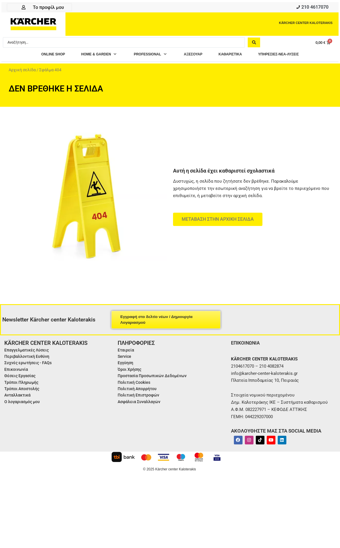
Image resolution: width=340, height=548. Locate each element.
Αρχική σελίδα (22, 71)
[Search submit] (254, 44)
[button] (89, 56)
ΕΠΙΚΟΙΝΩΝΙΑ (247, 344)
